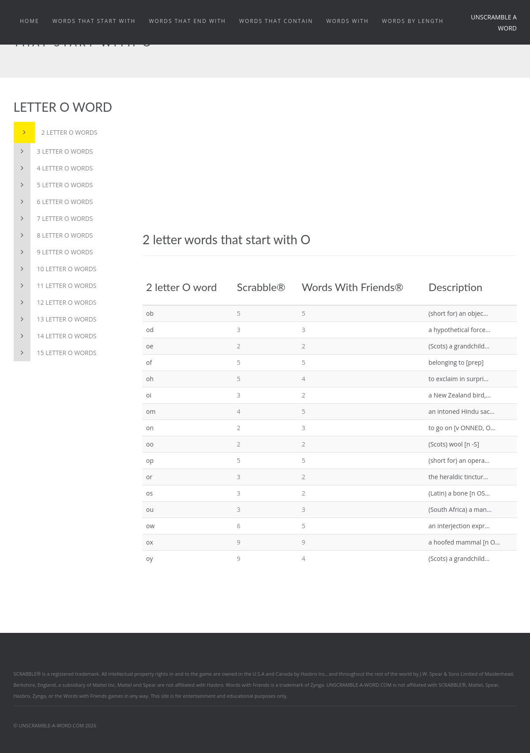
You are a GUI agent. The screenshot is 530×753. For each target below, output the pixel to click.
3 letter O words (53, 151)
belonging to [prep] (456, 362)
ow (150, 526)
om (150, 411)
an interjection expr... (459, 526)
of (149, 362)
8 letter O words (53, 235)
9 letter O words (53, 252)
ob (150, 313)
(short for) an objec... (458, 313)
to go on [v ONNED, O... (462, 428)
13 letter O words (55, 319)
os (149, 493)
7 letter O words (53, 218)
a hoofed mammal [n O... (464, 542)
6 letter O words (53, 201)
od (150, 329)
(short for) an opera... (459, 460)
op (150, 460)
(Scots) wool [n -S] (454, 444)
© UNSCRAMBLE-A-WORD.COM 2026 (55, 725)
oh (150, 379)
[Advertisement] (330, 166)
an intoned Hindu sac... (462, 411)
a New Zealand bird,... (460, 395)
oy (149, 558)
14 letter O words (55, 336)
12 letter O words (55, 302)
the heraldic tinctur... (458, 477)
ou (150, 509)
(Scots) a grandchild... (459, 346)
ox (149, 542)
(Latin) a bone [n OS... (459, 493)
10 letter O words (55, 269)
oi (148, 395)
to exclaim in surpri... (459, 379)
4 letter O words (53, 168)
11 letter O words (55, 285)
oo (150, 444)
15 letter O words (55, 352)
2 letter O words (56, 132)
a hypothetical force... (459, 329)
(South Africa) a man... (460, 509)
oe (149, 346)
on (150, 428)
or (149, 477)
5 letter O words (53, 185)
